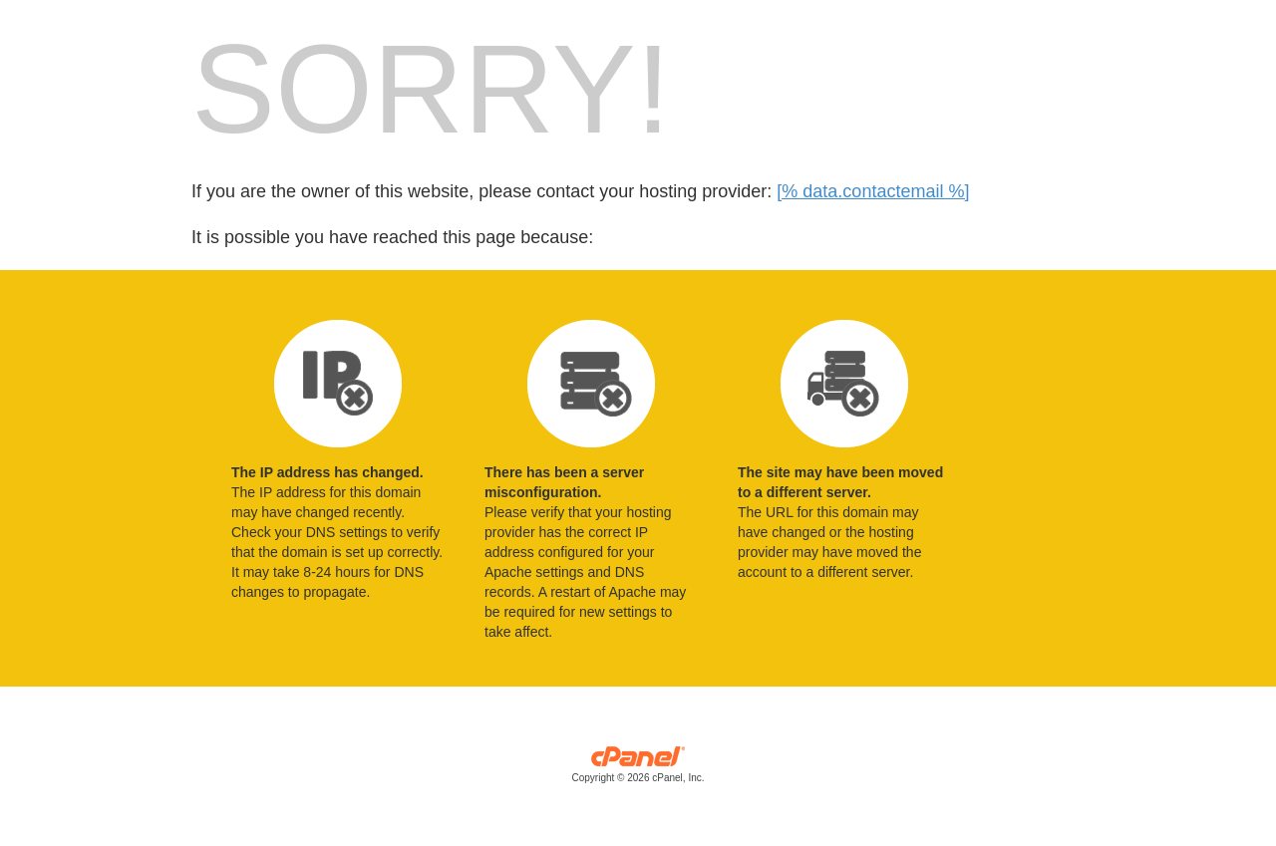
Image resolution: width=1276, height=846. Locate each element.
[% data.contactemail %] (873, 191)
